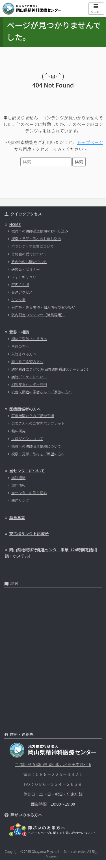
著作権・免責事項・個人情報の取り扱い (43, 307)
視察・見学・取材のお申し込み (36, 238)
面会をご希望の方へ (27, 361)
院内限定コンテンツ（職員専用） (38, 314)
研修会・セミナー (25, 269)
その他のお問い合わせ (29, 261)
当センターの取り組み (29, 492)
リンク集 (18, 299)
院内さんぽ (20, 284)
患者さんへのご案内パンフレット (38, 423)
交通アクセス (22, 292)
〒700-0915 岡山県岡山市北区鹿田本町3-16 (53, 764)
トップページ (90, 142)
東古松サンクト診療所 (29, 533)
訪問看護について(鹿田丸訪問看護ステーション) (49, 369)
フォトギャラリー (25, 276)
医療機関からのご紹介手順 (32, 415)
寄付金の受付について (29, 254)
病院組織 (18, 477)
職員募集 (17, 517)
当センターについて (27, 470)
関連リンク (20, 500)
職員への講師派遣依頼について (36, 446)
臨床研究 (18, 431)
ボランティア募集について (32, 246)
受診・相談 (19, 332)
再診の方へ (20, 346)
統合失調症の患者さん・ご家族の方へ (41, 391)
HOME (15, 224)
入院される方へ (23, 354)
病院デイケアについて (29, 376)
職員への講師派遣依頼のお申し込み (39, 231)
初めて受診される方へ (29, 338)
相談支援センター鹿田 (29, 384)
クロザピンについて (27, 438)
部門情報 (18, 485)
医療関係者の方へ (25, 409)
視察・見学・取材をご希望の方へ (38, 453)
